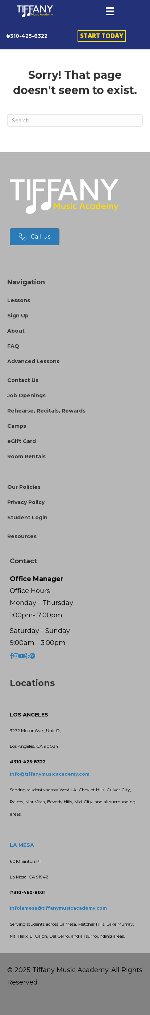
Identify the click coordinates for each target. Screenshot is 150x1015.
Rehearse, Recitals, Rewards (46, 410)
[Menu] (109, 11)
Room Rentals (26, 456)
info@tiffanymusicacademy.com (49, 774)
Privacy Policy (26, 502)
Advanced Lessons (33, 361)
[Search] (75, 120)
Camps (16, 426)
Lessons (18, 300)
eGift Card (21, 441)
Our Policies (24, 487)
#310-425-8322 (26, 36)
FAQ (13, 346)
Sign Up (18, 315)
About (16, 331)
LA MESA (22, 845)
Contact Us (22, 380)
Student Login (27, 517)
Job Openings (26, 395)
